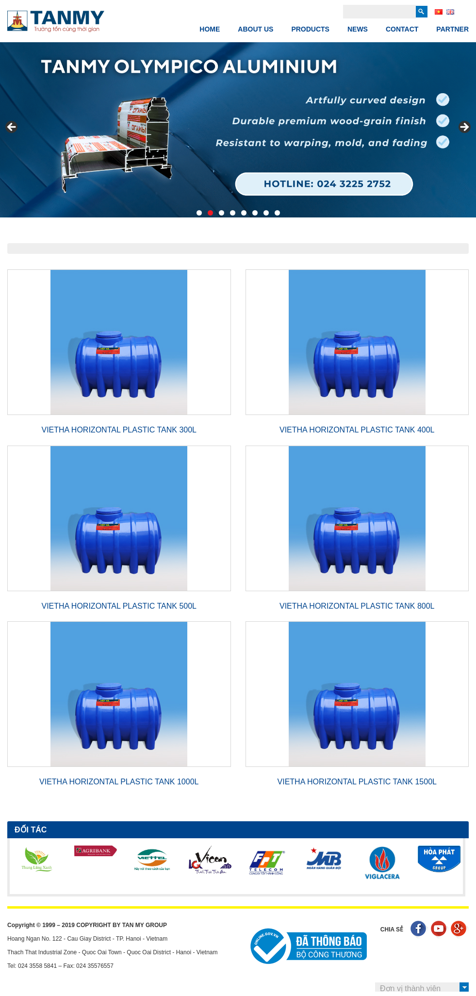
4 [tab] (232, 213)
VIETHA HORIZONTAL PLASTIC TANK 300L (119, 430)
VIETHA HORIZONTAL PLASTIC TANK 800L (357, 606)
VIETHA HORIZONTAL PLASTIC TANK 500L (119, 606)
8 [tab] (277, 213)
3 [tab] (221, 213)
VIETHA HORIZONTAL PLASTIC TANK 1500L (357, 782)
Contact (402, 29)
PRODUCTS (310, 29)
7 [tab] (266, 213)
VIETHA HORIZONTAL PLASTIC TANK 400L (357, 430)
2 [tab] (210, 213)
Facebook (419, 930)
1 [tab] (199, 213)
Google (460, 930)
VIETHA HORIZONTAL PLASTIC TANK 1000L (118, 782)
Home (209, 29)
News (357, 29)
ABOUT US (255, 29)
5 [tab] (243, 213)
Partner (452, 29)
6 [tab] (255, 213)
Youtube (440, 930)
